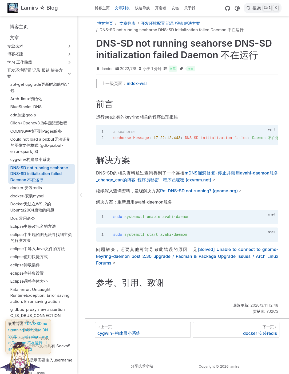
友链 (175, 8)
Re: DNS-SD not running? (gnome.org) (199, 190)
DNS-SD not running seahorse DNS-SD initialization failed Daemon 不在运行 (39, 173)
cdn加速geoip (23, 114)
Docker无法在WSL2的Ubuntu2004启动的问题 (32, 207)
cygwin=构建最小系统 (30, 159)
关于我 (189, 8)
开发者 (160, 8)
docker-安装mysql (27, 195)
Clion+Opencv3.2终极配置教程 (39, 122)
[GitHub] (227, 8)
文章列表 (122, 8)
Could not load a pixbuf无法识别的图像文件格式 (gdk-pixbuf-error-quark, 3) (40, 145)
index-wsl (137, 83)
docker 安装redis (26, 187)
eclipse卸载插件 (25, 264)
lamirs (107, 68)
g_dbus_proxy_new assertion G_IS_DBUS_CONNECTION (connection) (37, 315)
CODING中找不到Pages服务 (36, 131)
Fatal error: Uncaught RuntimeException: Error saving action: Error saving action (40, 295)
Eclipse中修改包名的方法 (33, 226)
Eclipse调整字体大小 (29, 281)
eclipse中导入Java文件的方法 (37, 248)
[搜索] (263, 8)
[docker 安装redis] (236, 330)
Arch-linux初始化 (26, 98)
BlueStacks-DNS (26, 106)
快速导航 (142, 8)
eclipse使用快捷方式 (29, 256)
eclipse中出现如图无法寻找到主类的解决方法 (41, 237)
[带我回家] (32, 8)
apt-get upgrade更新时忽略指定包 (39, 87)
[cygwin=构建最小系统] (143, 330)
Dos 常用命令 (22, 218)
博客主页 (102, 8)
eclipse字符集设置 (27, 273)
